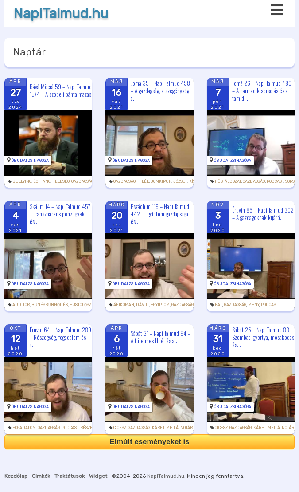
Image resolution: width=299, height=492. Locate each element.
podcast (275, 181)
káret (158, 427)
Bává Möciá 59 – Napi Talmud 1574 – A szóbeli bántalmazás (61, 90)
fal (218, 305)
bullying (21, 181)
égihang (41, 181)
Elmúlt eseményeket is (149, 441)
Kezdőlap (15, 476)
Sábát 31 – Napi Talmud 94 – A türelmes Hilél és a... (160, 337)
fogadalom (24, 427)
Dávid (142, 305)
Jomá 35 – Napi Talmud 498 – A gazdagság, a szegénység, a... (160, 90)
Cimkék (41, 476)
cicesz (119, 427)
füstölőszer (83, 305)
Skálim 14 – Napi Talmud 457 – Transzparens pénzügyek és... (60, 214)
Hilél (143, 181)
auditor (21, 305)
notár (186, 427)
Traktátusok (69, 476)
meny (253, 305)
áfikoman (123, 305)
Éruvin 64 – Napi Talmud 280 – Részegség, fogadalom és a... (60, 337)
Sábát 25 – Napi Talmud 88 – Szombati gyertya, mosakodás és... (263, 337)
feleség (61, 181)
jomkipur (161, 181)
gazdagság (82, 181)
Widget (98, 476)
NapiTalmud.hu (60, 13)
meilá (172, 427)
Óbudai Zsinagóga (30, 160)
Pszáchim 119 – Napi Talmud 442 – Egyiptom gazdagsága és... (160, 214)
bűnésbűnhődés (49, 305)
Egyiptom (160, 305)
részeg (87, 427)
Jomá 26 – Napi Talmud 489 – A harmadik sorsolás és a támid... (261, 90)
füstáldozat (228, 181)
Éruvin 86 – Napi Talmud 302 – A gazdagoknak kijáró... (263, 213)
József (180, 181)
